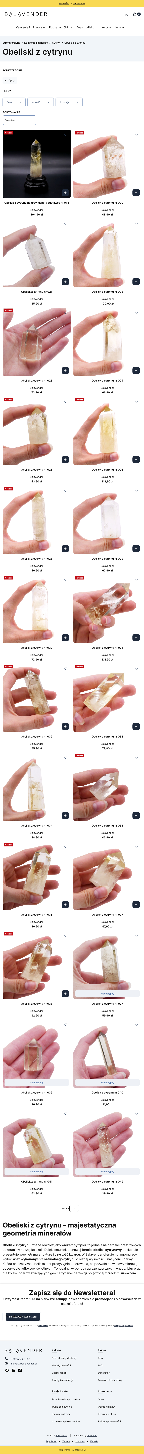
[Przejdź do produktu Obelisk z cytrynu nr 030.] (37, 609)
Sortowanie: (12, 112)
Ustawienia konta (61, 1414)
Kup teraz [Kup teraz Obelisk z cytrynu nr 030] (65, 637)
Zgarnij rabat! (59, 1372)
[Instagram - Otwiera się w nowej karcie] (14, 1370)
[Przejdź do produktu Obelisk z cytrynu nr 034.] (37, 787)
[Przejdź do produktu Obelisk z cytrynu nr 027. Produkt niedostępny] (107, 965)
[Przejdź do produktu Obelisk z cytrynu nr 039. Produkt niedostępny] (37, 1054)
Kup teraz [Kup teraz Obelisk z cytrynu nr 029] (136, 548)
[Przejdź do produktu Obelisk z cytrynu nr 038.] (37, 965)
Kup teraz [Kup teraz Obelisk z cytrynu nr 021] (65, 281)
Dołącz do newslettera (23, 1316)
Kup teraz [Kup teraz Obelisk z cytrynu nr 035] (136, 815)
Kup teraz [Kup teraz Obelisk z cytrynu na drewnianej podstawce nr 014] (65, 192)
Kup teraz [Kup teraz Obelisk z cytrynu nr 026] (136, 459)
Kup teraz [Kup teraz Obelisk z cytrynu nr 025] (65, 459)
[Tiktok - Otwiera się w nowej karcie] (20, 1370)
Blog (100, 1358)
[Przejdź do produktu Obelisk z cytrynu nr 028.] (37, 520)
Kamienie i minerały (36, 42)
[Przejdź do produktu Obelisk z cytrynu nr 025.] (37, 431)
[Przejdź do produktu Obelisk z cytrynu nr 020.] (107, 164)
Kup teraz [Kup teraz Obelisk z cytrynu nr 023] (65, 370)
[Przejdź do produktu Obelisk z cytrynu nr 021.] (37, 253)
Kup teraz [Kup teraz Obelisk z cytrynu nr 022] (136, 281)
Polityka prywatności (109, 1421)
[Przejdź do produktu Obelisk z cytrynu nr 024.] (107, 342)
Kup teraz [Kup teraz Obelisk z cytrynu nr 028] (65, 548)
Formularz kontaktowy (110, 1380)
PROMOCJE (79, 3)
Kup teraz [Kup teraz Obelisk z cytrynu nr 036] (65, 904)
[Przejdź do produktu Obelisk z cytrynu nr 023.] (37, 342)
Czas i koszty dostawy (64, 1358)
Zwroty (66, 1441)
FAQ (100, 1365)
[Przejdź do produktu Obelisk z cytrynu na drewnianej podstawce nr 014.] (37, 164)
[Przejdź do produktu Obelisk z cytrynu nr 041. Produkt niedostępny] (37, 1143)
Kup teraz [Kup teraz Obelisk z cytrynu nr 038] (65, 993)
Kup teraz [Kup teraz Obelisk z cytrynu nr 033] (136, 726)
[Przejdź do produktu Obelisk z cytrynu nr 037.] (107, 876)
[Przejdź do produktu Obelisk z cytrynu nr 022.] (107, 253)
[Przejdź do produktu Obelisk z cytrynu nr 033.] (107, 698)
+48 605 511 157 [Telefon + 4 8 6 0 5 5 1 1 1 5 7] (20, 1359)
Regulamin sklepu (107, 1414)
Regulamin (51, 1441)
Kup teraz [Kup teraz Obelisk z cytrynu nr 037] (136, 904)
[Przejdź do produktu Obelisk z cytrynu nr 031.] (107, 609)
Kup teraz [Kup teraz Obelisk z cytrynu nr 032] (65, 726)
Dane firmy (104, 1372)
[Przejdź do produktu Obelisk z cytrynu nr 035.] (107, 787)
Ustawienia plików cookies (66, 1421)
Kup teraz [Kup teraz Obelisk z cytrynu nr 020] (136, 192)
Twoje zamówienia (62, 1406)
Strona (65, 1208)
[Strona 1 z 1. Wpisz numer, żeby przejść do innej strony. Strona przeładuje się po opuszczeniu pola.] (74, 1208)
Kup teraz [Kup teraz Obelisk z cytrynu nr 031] (136, 637)
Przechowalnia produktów (66, 1399)
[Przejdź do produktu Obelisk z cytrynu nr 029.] (107, 520)
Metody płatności (61, 1365)
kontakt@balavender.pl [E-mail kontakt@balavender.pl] (24, 1363)
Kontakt (94, 1441)
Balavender (61, 1435)
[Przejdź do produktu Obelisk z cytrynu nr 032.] (37, 698)
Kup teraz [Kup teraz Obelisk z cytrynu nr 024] (136, 370)
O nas (101, 1399)
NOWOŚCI (64, 3)
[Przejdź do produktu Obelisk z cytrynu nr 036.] (37, 876)
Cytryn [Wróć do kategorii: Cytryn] (9, 80)
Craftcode (92, 1435)
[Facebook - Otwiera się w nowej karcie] (7, 1370)
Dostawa (79, 1441)
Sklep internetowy (71, 1450)
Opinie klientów (106, 1406)
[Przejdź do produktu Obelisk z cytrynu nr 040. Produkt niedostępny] (107, 1054)
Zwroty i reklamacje (62, 1380)
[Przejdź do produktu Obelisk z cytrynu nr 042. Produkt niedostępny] (107, 1143)
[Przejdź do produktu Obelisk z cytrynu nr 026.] (107, 431)
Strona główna (11, 42)
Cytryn (56, 42)
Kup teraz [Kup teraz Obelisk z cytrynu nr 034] (65, 815)
